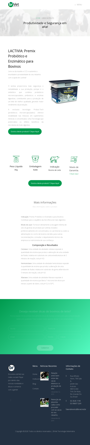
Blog (34, 384)
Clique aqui (74, 176)
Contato (35, 388)
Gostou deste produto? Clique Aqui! (25, 131)
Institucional (35, 379)
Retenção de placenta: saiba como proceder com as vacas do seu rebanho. (56, 407)
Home (38, 18)
